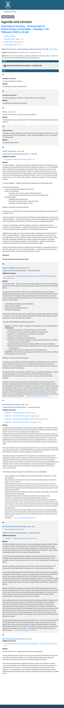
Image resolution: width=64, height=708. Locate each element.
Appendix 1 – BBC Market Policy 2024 (20, 413)
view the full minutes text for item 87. (25, 518)
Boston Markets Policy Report (15, 404)
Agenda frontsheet (13, 39)
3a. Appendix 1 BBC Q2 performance (19, 159)
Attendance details (10, 36)
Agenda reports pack (14, 42)
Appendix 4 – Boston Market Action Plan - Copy (23, 422)
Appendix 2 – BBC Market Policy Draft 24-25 (22, 416)
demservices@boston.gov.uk (32, 52)
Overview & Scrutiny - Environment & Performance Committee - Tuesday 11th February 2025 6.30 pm (25, 29)
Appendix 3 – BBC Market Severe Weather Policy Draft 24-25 (26, 419)
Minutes (8, 112)
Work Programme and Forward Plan (17, 639)
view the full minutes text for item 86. (37, 396)
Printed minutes (13, 44)
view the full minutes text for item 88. (26, 630)
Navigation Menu (7, 17)
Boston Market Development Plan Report (18, 526)
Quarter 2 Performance (13, 151)
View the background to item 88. (13, 529)
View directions (53, 49)
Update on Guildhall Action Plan (15, 268)
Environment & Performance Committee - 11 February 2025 (24, 65)
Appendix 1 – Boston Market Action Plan (21, 538)
